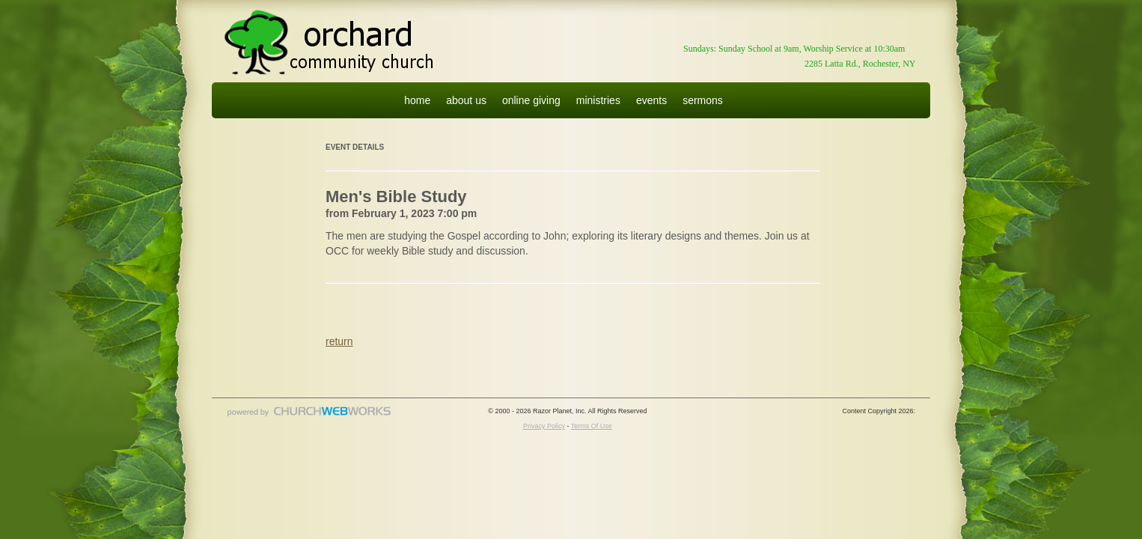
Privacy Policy (544, 426)
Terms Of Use (591, 426)
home (417, 100)
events (651, 100)
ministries (598, 100)
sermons (703, 100)
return (339, 341)
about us (466, 100)
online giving (531, 100)
